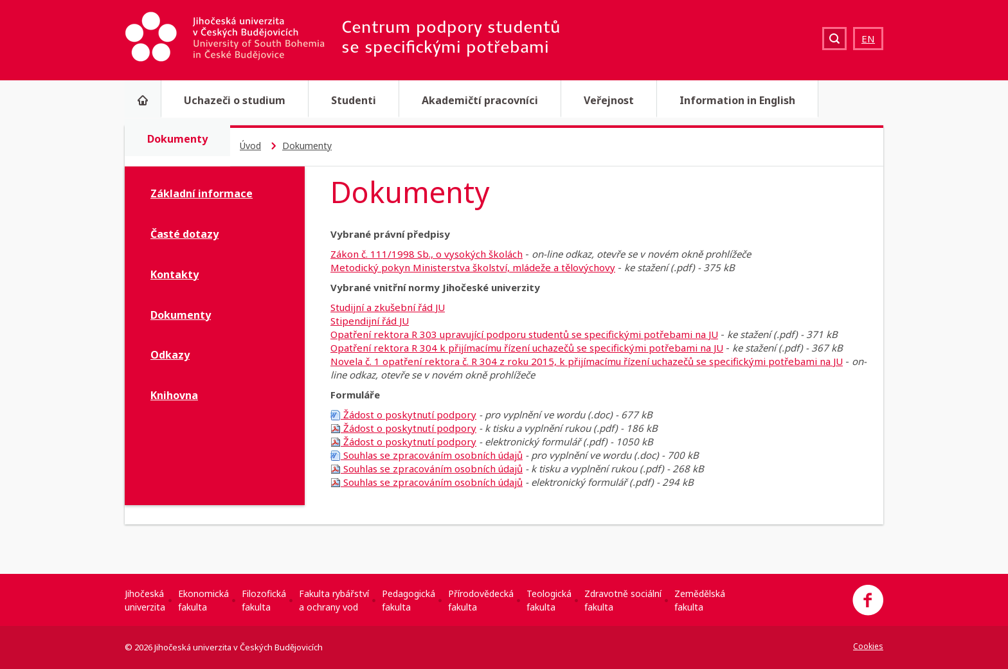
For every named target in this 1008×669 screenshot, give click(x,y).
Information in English (737, 100)
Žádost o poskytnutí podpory (403, 414)
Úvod (250, 145)
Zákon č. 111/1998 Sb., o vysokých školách (426, 253)
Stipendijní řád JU (369, 320)
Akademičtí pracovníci (480, 100)
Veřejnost (609, 100)
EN (868, 38)
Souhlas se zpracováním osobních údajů (426, 455)
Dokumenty (177, 139)
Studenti (353, 100)
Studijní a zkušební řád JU (387, 307)
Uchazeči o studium (234, 100)
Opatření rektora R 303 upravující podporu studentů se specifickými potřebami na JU (524, 334)
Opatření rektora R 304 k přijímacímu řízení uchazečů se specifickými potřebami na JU (526, 347)
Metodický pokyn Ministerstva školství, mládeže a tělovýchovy (472, 267)
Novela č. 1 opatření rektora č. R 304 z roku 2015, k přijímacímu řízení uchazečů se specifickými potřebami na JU (586, 361)
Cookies (868, 646)
